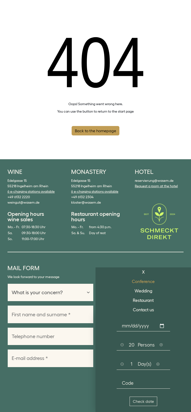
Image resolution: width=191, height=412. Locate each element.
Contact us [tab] (143, 309)
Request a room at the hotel (156, 186)
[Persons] (131, 344)
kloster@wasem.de (86, 202)
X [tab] (143, 272)
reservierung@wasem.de (154, 181)
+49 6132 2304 (82, 197)
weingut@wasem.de (23, 202)
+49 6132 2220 (18, 197)
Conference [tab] (143, 281)
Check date (143, 401)
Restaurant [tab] (143, 300)
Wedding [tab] (143, 290)
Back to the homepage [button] (95, 130)
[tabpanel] (143, 363)
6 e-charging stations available (31, 191)
